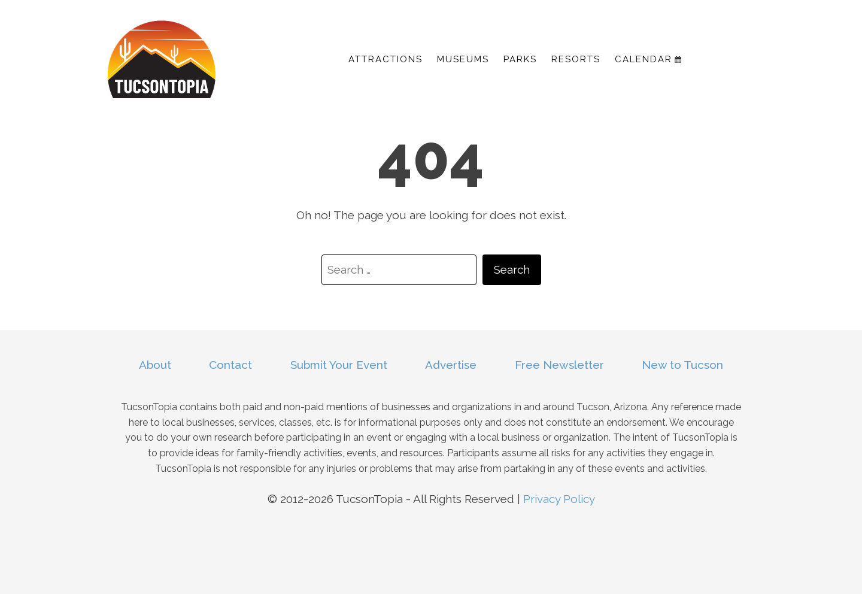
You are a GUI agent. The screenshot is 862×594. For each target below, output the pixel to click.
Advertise (450, 364)
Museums (463, 59)
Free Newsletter (559, 364)
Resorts (575, 59)
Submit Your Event (338, 364)
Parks (520, 59)
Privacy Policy (559, 498)
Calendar (648, 59)
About (155, 364)
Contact (230, 364)
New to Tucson (682, 364)
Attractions (385, 59)
